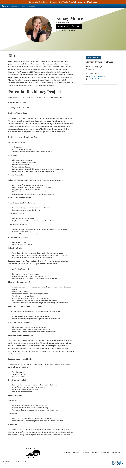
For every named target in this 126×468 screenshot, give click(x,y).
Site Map (76, 453)
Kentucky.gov (7, 464)
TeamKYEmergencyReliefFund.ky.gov (83, 2)
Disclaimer (105, 453)
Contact (67, 453)
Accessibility (116, 453)
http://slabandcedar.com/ (97, 79)
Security (95, 453)
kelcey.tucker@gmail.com (97, 76)
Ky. (4, 6)
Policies (86, 453)
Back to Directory (94, 57)
